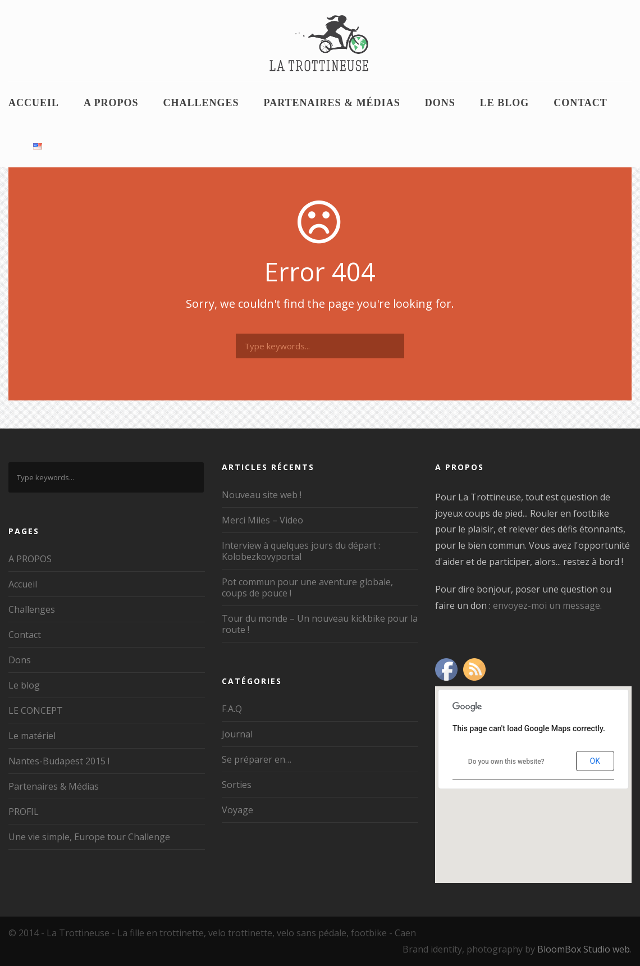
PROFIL (23, 811)
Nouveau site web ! (261, 495)
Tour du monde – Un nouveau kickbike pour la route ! (320, 624)
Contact (580, 102)
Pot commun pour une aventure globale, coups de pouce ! (307, 587)
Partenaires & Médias (332, 102)
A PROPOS (111, 102)
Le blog (504, 102)
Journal (237, 734)
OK (595, 761)
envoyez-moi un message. (547, 605)
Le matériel (32, 736)
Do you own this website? (506, 761)
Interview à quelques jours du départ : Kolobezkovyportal (301, 551)
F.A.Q (232, 709)
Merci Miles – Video (262, 520)
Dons (440, 102)
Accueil (33, 102)
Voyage (237, 810)
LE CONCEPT (35, 710)
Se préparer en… (256, 759)
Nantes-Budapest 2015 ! (58, 761)
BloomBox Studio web (583, 949)
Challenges (201, 102)
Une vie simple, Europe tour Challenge (89, 837)
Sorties (237, 784)
